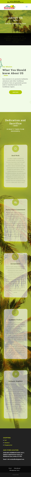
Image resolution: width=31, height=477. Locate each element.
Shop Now (15, 92)
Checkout (7, 442)
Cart (5, 440)
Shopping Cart (8, 445)
